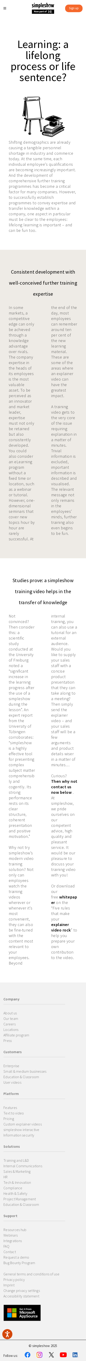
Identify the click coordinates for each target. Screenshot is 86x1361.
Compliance (12, 1188)
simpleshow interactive (21, 1129)
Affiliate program (16, 1035)
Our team (10, 1018)
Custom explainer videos (22, 1124)
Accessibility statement (21, 1296)
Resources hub (14, 1229)
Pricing (8, 1118)
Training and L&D (16, 1160)
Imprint (8, 1285)
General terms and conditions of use (31, 1274)
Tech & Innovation (17, 1182)
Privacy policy (14, 1279)
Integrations (12, 1240)
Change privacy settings (21, 1290)
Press (7, 1040)
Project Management (19, 1199)
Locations (10, 1029)
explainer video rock (61, 927)
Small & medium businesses (24, 1071)
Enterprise (11, 1066)
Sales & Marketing (17, 1171)
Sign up (74, 8)
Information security (18, 1135)
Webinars (10, 1235)
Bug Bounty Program (19, 1262)
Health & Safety (15, 1193)
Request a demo (16, 1257)
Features (10, 1107)
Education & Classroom (21, 1077)
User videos (12, 1082)
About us (10, 1013)
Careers (9, 1024)
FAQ (6, 1246)
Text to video (13, 1113)
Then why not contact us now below (64, 787)
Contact (9, 1251)
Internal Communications (22, 1166)
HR (5, 1177)
